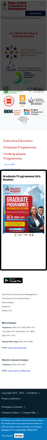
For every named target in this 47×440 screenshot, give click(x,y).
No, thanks (7, 435)
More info (32, 429)
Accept (18, 435)
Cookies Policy (21, 430)
